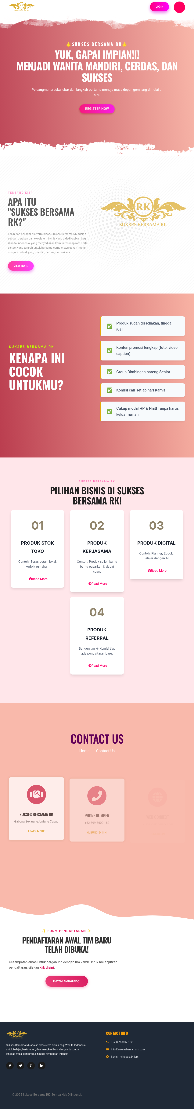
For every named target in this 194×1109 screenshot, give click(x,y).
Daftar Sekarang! (67, 981)
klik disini (47, 967)
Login (159, 6)
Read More (38, 579)
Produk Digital (156, 543)
